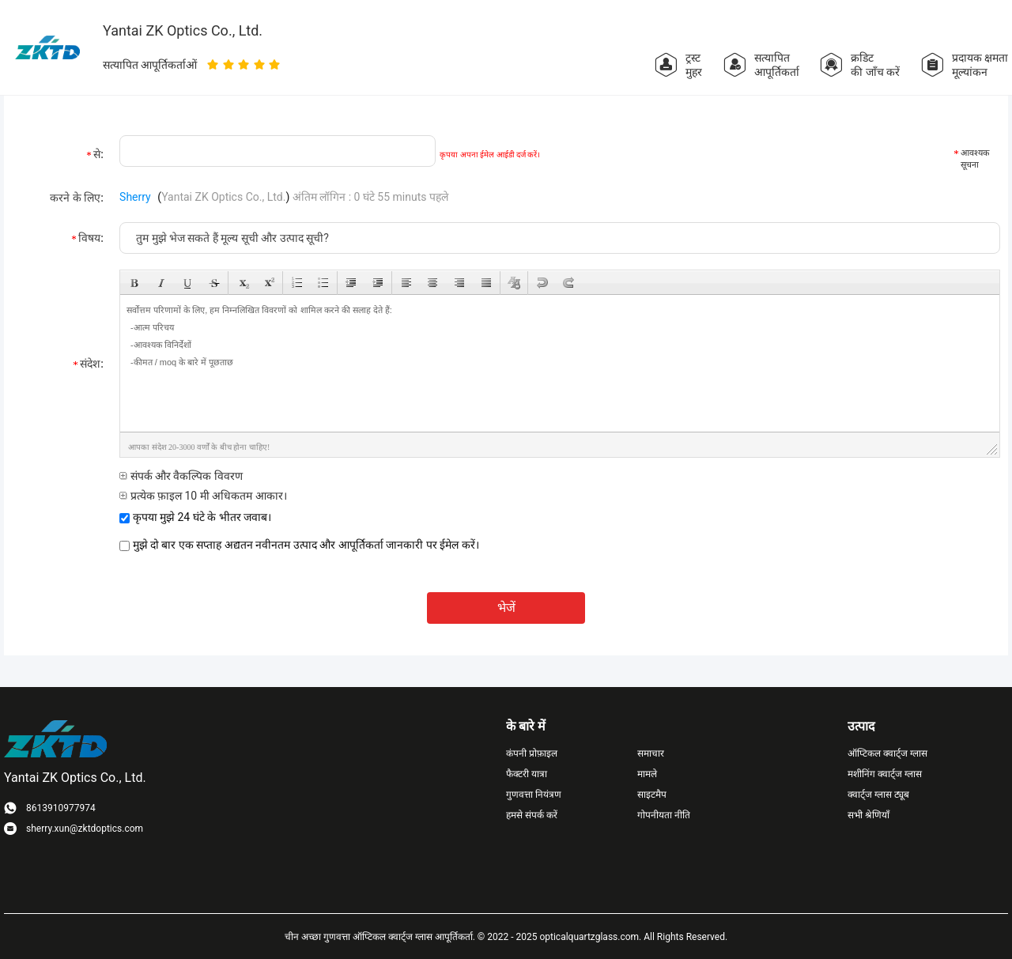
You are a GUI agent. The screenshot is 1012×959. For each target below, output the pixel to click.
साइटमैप (651, 794)
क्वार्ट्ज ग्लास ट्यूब (878, 794)
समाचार (650, 753)
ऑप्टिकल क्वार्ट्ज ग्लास (887, 753)
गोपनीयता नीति (663, 815)
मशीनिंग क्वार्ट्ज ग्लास (885, 774)
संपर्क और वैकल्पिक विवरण (181, 476)
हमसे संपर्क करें (531, 815)
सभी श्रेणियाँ (868, 815)
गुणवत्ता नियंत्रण (533, 794)
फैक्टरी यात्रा (526, 774)
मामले (647, 774)
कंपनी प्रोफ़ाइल (531, 753)
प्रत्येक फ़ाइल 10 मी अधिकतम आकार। (203, 495)
